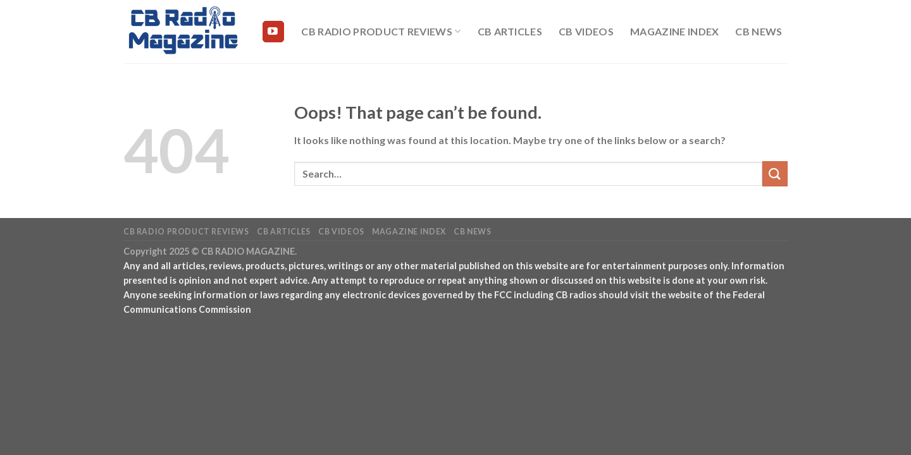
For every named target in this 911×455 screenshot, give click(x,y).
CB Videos (586, 31)
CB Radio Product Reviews (381, 31)
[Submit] (775, 173)
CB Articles (510, 31)
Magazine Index (674, 31)
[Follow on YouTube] (273, 31)
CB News (758, 31)
